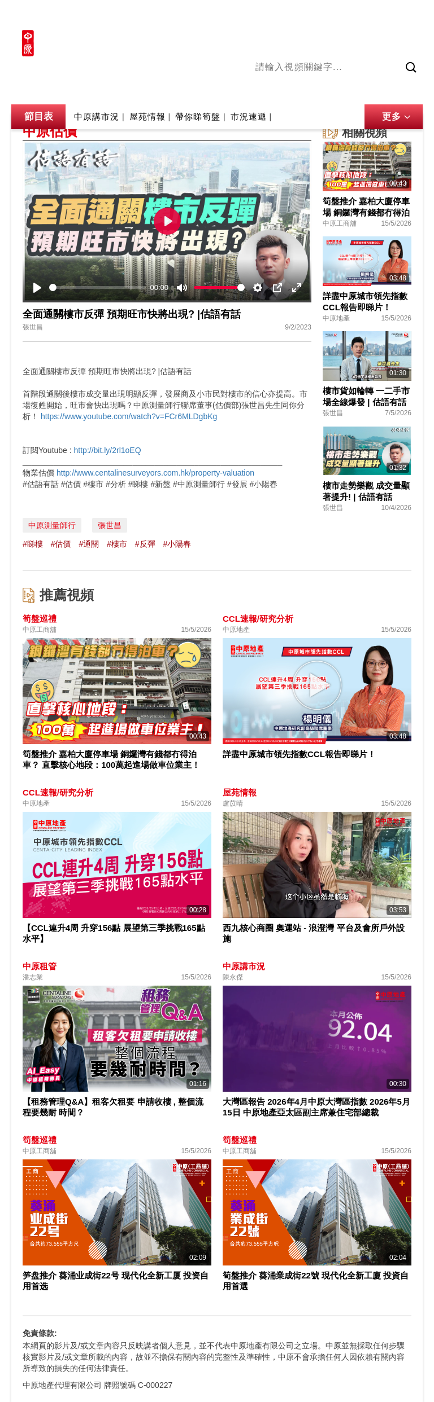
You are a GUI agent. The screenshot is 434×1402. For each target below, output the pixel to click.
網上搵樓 (361, 15)
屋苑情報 (147, 116)
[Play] (37, 288)
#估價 (61, 543)
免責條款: (40, 1333)
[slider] (97, 287)
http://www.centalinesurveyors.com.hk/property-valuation (155, 472)
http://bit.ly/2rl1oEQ (107, 450)
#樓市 (117, 543)
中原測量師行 (52, 525)
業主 (414, 89)
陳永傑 (301, 89)
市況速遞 (249, 116)
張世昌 (109, 525)
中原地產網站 (309, 15)
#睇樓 (33, 543)
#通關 (89, 543)
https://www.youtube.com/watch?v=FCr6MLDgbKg (129, 416)
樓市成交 (407, 15)
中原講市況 (377, 89)
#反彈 (145, 543)
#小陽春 (177, 543)
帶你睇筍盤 (197, 116)
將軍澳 (335, 89)
